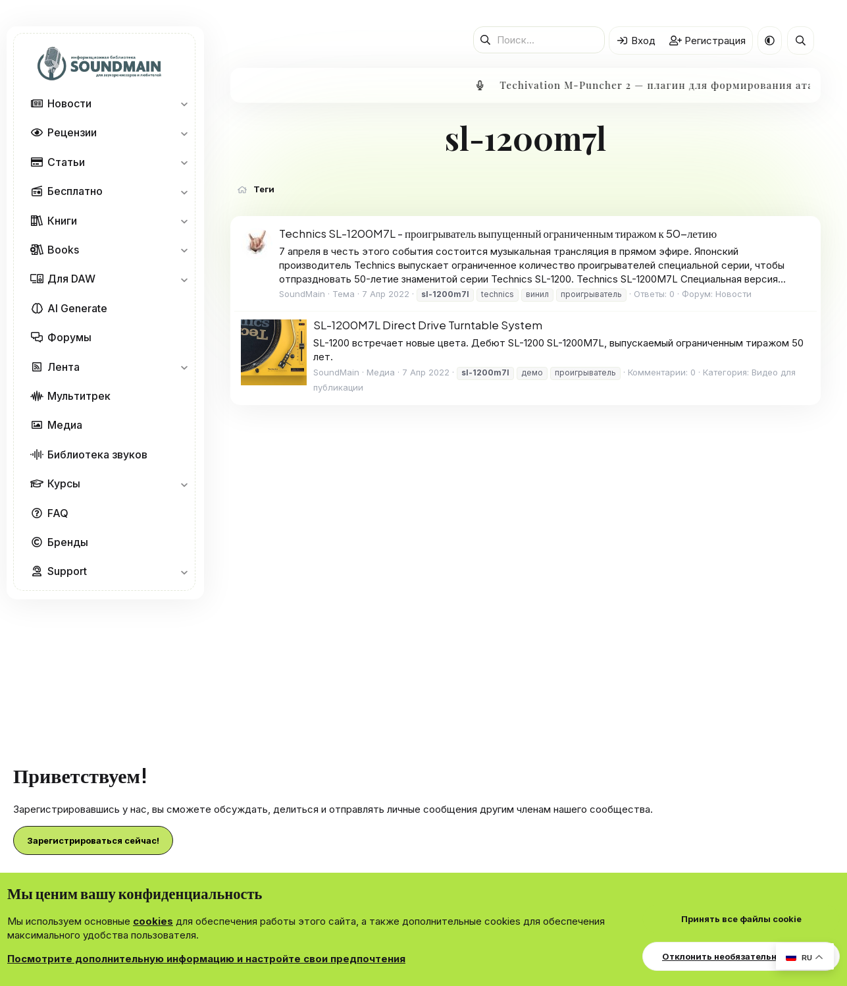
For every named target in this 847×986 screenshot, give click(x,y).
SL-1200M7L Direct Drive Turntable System (427, 324)
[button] (184, 103)
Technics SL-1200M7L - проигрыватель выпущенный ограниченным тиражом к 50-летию (498, 233)
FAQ (57, 513)
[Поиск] (539, 39)
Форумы (69, 337)
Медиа (64, 424)
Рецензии (72, 132)
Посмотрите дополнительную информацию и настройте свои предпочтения (206, 958)
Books (63, 249)
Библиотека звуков (97, 454)
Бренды (67, 542)
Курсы (63, 483)
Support (67, 571)
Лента (63, 366)
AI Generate (77, 308)
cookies (153, 921)
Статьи (66, 162)
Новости (69, 103)
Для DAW (71, 278)
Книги (62, 220)
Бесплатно (75, 191)
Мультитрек (79, 395)
